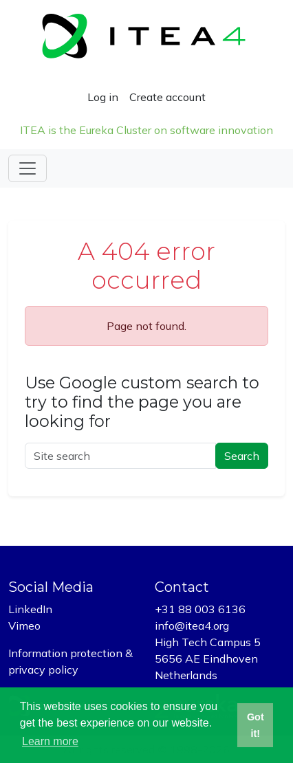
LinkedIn (30, 609)
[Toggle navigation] (27, 168)
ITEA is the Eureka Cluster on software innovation (146, 130)
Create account (167, 97)
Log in (102, 97)
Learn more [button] (50, 741)
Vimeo (24, 625)
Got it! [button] (255, 725)
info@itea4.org (192, 625)
